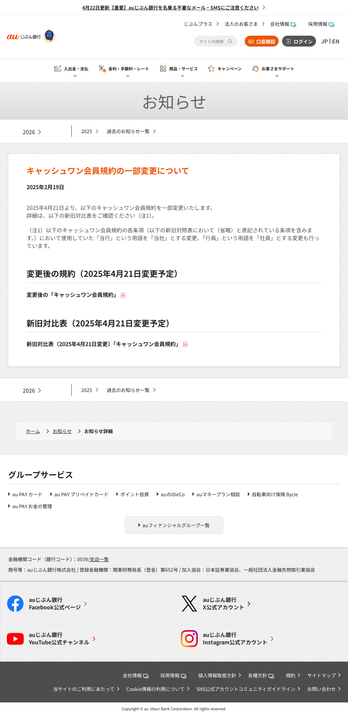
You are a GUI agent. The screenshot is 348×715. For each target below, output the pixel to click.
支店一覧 (99, 559)
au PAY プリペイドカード (81, 494)
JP (324, 41)
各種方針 (261, 675)
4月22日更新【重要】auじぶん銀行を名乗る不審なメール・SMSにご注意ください (170, 7)
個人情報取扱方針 (217, 675)
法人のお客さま (241, 23)
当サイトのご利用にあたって (84, 688)
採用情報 (321, 23)
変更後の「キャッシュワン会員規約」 (76, 294)
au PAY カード (27, 494)
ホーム (33, 431)
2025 (86, 131)
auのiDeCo (173, 494)
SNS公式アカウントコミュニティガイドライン (245, 688)
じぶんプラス (198, 23)
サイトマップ (321, 675)
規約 (290, 675)
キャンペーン (230, 68)
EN (336, 41)
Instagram (235, 638)
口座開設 (265, 41)
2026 (29, 132)
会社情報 (283, 23)
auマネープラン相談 (218, 494)
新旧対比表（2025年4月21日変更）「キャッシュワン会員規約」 (107, 344)
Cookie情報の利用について (155, 688)
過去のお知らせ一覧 (128, 131)
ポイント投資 (134, 494)
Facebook (55, 603)
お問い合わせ (321, 688)
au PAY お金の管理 (32, 506)
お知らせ (62, 431)
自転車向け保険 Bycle (275, 494)
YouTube (59, 638)
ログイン (303, 41)
